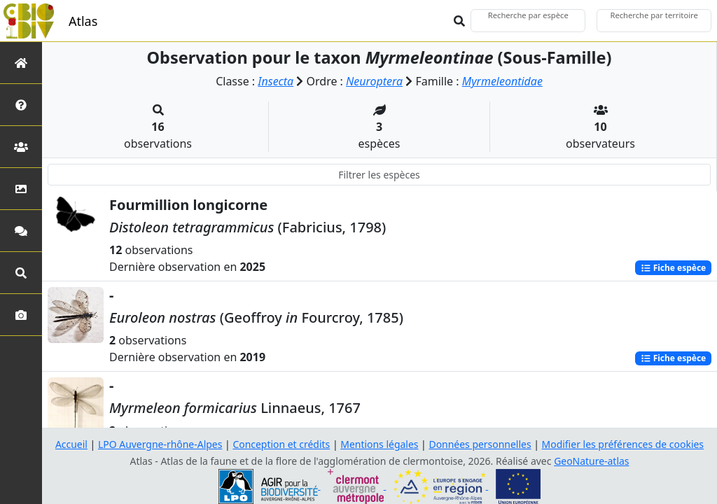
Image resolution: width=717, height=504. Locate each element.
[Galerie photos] (21, 314)
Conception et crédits (281, 444)
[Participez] (21, 230)
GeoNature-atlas (591, 461)
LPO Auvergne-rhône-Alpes (159, 444)
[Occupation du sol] (21, 188)
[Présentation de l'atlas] (21, 104)
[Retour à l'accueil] (21, 62)
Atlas (83, 21)
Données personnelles (480, 444)
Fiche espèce (673, 267)
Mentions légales (379, 444)
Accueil (71, 444)
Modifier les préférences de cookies (623, 444)
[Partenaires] (21, 146)
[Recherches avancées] (21, 272)
